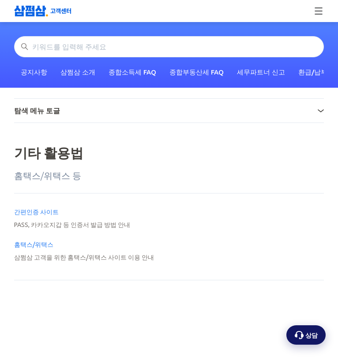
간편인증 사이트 (36, 212)
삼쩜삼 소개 (77, 72)
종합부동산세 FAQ (196, 72)
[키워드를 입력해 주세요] (169, 46)
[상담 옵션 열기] (306, 335)
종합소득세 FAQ (132, 72)
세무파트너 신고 (261, 72)
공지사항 (34, 72)
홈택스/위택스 (33, 244)
